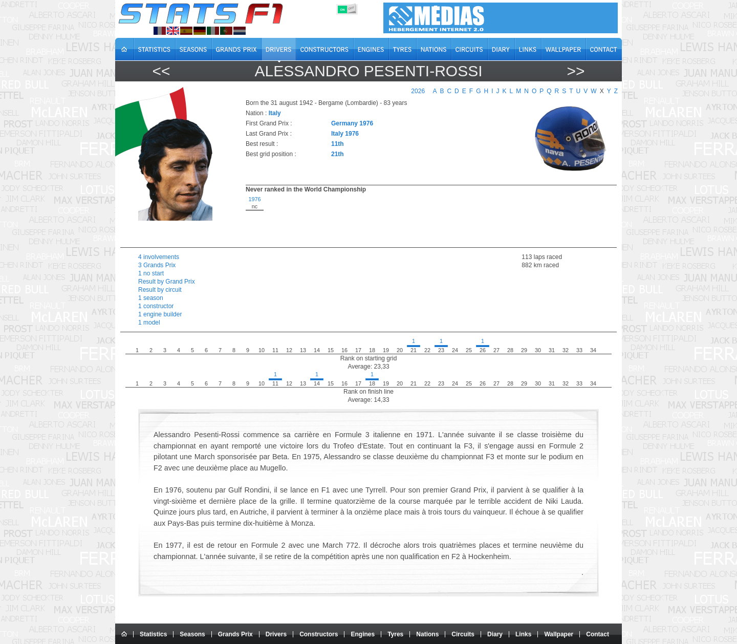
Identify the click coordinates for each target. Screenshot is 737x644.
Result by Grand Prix (166, 281)
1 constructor (156, 306)
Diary (495, 634)
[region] (425, 219)
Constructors (318, 634)
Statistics (153, 634)
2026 (418, 91)
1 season (150, 298)
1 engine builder (160, 314)
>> (575, 70)
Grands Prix (235, 634)
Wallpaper (558, 634)
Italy (275, 113)
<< (161, 70)
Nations (427, 634)
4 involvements (158, 257)
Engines (363, 634)
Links (523, 634)
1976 (254, 199)
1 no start (151, 273)
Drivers (276, 634)
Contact (597, 634)
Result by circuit (160, 289)
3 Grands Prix (157, 265)
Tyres (395, 634)
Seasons (192, 634)
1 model (149, 322)
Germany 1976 (352, 123)
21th (337, 154)
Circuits (462, 634)
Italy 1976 (345, 133)
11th (337, 143)
